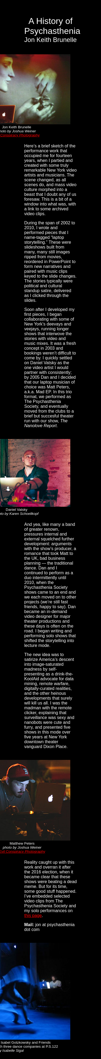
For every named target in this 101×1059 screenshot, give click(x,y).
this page (33, 915)
